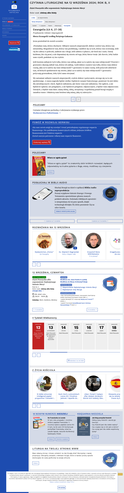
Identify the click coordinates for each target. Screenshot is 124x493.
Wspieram (14, 43)
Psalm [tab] (50, 25)
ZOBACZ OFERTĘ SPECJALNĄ (65, 211)
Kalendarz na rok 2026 (76, 360)
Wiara (4, 35)
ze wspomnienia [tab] (43, 18)
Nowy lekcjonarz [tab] (37, 21)
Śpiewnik (5, 32)
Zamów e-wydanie (62, 439)
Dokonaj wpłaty (41, 142)
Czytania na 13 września (100, 221)
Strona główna (8, 18)
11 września (37, 309)
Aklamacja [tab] (58, 25)
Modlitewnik (7, 28)
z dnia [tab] (33, 18)
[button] (34, 264)
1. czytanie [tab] (42, 25)
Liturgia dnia (38, 291)
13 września (92, 309)
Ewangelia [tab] (67, 25)
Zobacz (50, 172)
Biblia (7, 21)
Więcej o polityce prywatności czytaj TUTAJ (62, 482)
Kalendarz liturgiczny (11, 25)
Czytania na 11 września (52, 221)
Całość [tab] (34, 25)
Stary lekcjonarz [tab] (50, 21)
